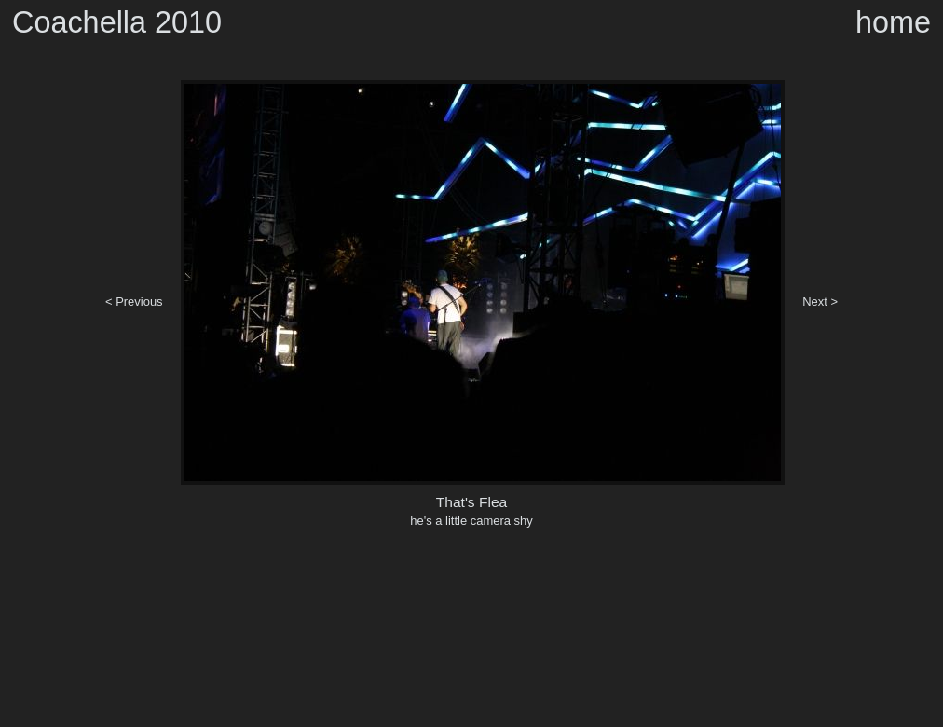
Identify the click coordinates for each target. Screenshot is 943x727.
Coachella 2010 (117, 22)
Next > (820, 302)
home (893, 22)
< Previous (134, 302)
